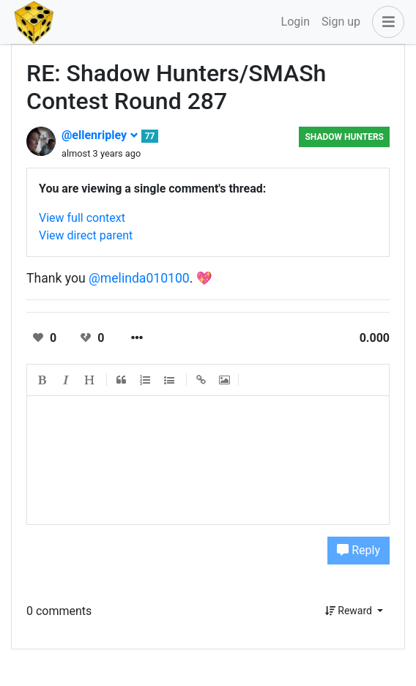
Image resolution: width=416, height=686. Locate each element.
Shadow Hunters (344, 137)
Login (295, 22)
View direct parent (86, 235)
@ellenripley (100, 135)
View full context (82, 218)
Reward (350, 610)
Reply (358, 550)
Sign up (341, 22)
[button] (385, 22)
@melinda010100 (139, 278)
